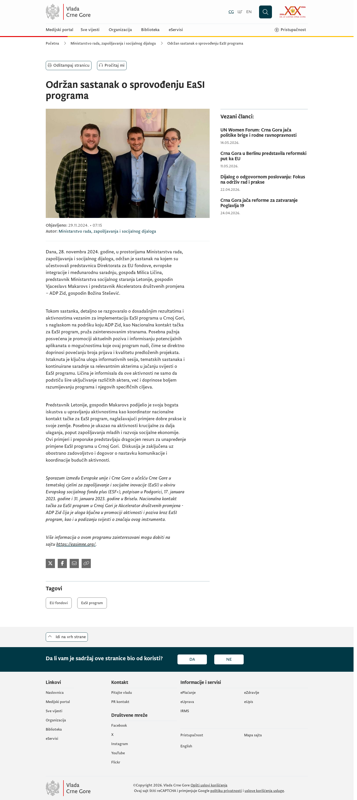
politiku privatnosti (226, 791)
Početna (52, 43)
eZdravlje (251, 692)
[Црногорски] (240, 12)
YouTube (118, 753)
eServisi (176, 30)
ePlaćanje (188, 692)
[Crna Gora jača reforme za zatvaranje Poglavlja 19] (264, 203)
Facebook (119, 725)
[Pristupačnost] (290, 30)
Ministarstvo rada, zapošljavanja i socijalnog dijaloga (113, 43)
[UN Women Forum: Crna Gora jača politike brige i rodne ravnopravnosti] (264, 133)
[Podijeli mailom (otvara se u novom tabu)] (74, 563)
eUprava (187, 702)
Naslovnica (55, 692)
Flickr (115, 762)
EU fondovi (59, 603)
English (186, 746)
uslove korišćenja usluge (264, 791)
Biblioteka (150, 30)
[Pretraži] (265, 12)
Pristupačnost (191, 735)
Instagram (119, 744)
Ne (229, 659)
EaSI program (92, 603)
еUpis (248, 702)
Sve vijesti (90, 30)
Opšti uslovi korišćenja (209, 785)
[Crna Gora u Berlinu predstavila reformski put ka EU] (264, 156)
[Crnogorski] (231, 12)
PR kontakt (120, 702)
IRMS (184, 711)
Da (192, 659)
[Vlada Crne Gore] (90, 12)
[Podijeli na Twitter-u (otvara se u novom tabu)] (50, 563)
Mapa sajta (253, 735)
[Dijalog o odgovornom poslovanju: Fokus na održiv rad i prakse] (264, 179)
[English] (249, 12)
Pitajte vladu (121, 692)
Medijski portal (59, 30)
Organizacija (120, 30)
